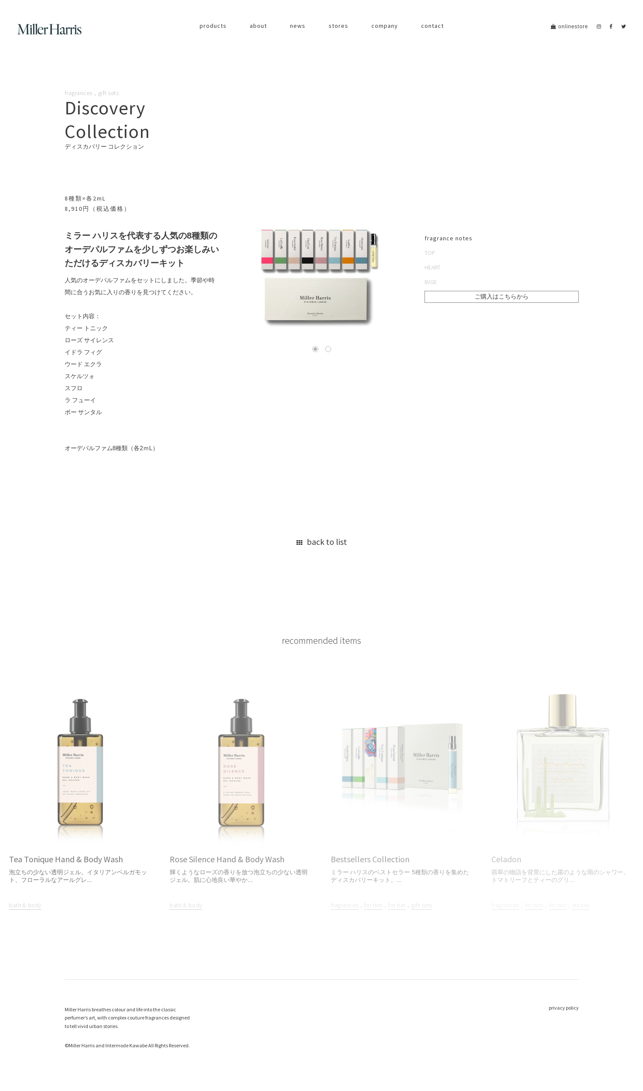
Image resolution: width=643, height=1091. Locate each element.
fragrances (79, 93)
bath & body (25, 905)
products (213, 26)
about (258, 26)
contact (432, 26)
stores (338, 26)
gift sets (108, 93)
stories (581, 905)
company (384, 26)
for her (397, 905)
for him (373, 905)
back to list (321, 541)
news (297, 26)
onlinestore (569, 27)
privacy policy (564, 1007)
